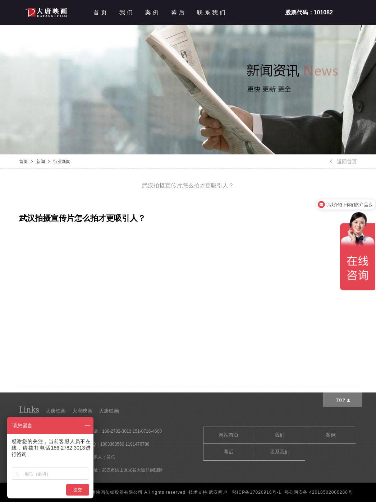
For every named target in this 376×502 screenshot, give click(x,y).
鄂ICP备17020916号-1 (256, 492)
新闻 (40, 161)
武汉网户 (218, 492)
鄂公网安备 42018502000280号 (318, 492)
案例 (152, 12)
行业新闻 (61, 161)
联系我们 (212, 12)
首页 (101, 12)
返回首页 (343, 161)
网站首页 (229, 435)
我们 (126, 12)
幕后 (178, 12)
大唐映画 (56, 411)
